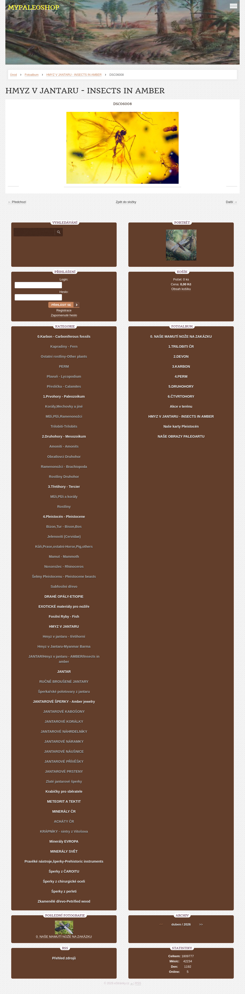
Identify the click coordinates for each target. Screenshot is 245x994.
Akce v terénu (181, 406)
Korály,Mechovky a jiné (64, 406)
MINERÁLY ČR (64, 811)
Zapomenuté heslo (64, 315)
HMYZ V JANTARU (64, 626)
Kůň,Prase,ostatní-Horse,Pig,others (64, 547)
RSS (138, 983)
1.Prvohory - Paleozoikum (64, 396)
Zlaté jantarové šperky (64, 781)
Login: (64, 279)
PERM (64, 366)
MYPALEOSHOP (33, 7)
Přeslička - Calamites (64, 386)
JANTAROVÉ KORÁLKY (64, 722)
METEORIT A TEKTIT (64, 801)
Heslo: (64, 292)
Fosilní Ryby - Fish (64, 616)
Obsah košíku (181, 289)
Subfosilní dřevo (64, 587)
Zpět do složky (126, 202)
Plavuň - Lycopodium (64, 376)
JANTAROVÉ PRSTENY (64, 771)
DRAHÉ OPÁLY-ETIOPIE (63, 596)
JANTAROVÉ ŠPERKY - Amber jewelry (64, 702)
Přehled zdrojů (64, 958)
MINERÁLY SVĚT (64, 851)
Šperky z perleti (64, 891)
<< (161, 924)
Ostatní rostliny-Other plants (64, 356)
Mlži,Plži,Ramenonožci (64, 416)
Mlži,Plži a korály (63, 497)
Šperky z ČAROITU (64, 871)
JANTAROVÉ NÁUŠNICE (64, 751)
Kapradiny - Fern (63, 346)
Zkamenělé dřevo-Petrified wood (64, 901)
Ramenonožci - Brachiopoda (64, 467)
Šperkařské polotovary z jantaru (64, 692)
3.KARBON (181, 366)
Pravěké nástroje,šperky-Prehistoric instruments (64, 861)
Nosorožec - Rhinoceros (63, 567)
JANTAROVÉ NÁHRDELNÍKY (64, 731)
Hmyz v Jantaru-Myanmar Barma (63, 646)
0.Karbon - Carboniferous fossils (63, 336)
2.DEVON (181, 356)
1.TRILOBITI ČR (181, 346)
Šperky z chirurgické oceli (64, 881)
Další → (231, 202)
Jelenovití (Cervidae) (64, 537)
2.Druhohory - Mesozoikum (64, 436)
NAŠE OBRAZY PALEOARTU (181, 436)
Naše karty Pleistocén (181, 426)
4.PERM (181, 376)
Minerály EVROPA (64, 841)
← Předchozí (17, 202)
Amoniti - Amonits (64, 446)
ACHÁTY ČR (64, 821)
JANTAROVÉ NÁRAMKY (64, 741)
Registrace (63, 310)
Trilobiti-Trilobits (64, 426)
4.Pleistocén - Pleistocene (64, 517)
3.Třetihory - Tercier (64, 487)
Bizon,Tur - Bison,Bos (64, 527)
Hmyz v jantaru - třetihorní (64, 636)
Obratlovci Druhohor (64, 457)
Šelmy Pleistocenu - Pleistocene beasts (64, 577)
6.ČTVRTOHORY (181, 396)
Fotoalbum (32, 75)
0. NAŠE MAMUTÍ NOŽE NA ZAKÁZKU (181, 336)
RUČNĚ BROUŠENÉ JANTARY (63, 682)
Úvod (13, 75)
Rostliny (64, 507)
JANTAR (64, 672)
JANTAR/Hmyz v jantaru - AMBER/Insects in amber (64, 659)
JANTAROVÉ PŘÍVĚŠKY (63, 761)
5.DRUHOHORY (181, 386)
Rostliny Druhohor (64, 477)
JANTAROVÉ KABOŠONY (64, 712)
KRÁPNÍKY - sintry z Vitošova (64, 831)
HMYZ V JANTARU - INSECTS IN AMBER (74, 75)
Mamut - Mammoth (64, 557)
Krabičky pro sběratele (64, 791)
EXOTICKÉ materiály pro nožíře (64, 606)
